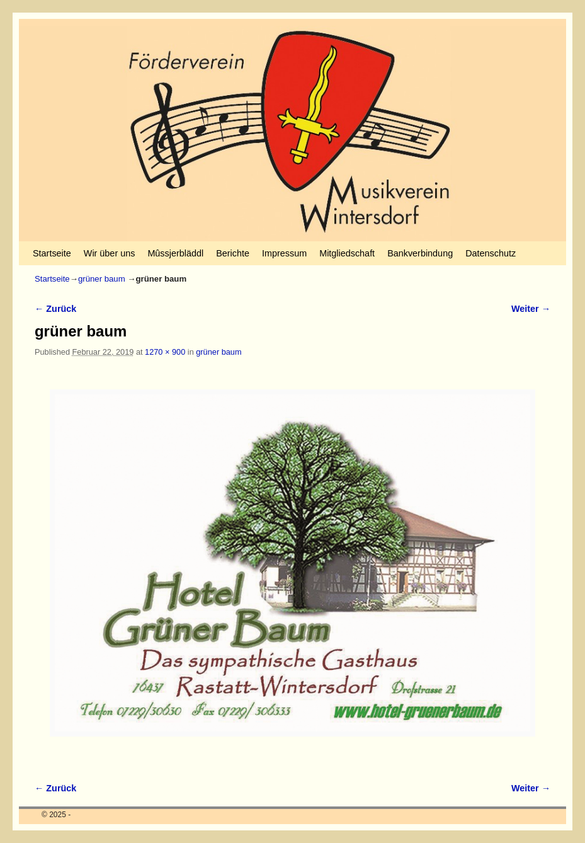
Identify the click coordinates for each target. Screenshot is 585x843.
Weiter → (530, 309)
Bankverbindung (420, 253)
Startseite (52, 253)
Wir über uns (109, 253)
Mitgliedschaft (347, 253)
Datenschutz (490, 253)
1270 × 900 (165, 352)
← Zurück (55, 309)
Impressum (284, 253)
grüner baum (101, 279)
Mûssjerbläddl (175, 253)
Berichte (232, 253)
